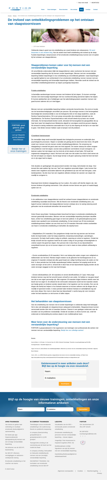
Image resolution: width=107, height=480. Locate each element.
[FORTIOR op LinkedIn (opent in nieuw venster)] (85, 436)
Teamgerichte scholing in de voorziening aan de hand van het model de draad (40, 445)
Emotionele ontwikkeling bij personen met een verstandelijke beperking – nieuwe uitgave (65, 435)
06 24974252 (84, 431)
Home (9, 16)
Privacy (99, 473)
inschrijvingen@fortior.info (88, 434)
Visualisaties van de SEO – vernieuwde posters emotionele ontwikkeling (65, 427)
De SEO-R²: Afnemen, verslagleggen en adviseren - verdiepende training (14, 455)
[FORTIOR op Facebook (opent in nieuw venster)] (81, 436)
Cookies (80, 471)
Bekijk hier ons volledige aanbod (72, 330)
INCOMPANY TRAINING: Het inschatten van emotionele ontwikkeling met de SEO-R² (39, 463)
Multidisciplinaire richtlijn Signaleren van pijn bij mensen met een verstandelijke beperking (65, 448)
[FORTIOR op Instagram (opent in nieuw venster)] (83, 436)
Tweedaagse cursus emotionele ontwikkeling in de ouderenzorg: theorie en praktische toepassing (40, 427)
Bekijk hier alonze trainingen (18, 149)
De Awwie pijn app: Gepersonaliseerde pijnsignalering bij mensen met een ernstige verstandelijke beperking (15, 439)
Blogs (15, 16)
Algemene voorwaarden (65, 471)
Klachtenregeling (92, 471)
